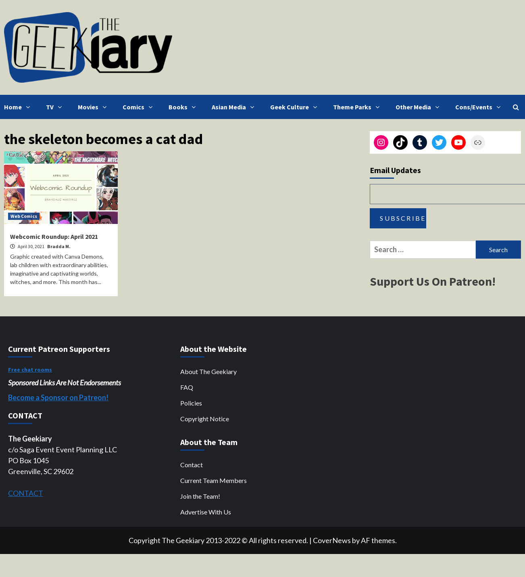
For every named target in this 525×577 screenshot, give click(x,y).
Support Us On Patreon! (433, 281)
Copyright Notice (204, 418)
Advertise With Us (205, 512)
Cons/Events (479, 107)
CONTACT (25, 493)
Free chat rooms (30, 369)
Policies (191, 403)
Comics (139, 107)
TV (56, 107)
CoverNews (332, 540)
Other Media (419, 107)
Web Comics (23, 216)
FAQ (186, 387)
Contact (191, 464)
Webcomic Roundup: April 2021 (54, 236)
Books (184, 107)
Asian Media (235, 107)
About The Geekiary (208, 371)
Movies (94, 107)
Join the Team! (200, 496)
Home (19, 107)
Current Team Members (213, 480)
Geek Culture (295, 107)
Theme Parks (358, 107)
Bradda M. (59, 246)
